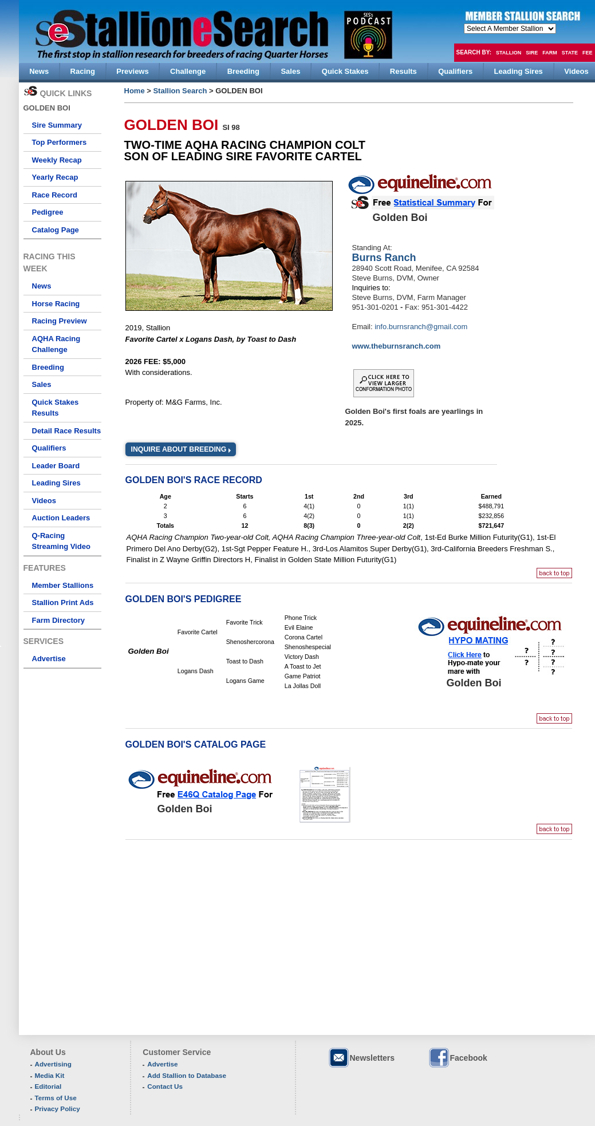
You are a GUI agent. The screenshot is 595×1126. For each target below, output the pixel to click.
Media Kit (50, 1075)
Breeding (48, 367)
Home (134, 90)
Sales (42, 384)
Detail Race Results (66, 430)
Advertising (53, 1064)
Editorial (48, 1086)
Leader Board (56, 465)
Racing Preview (59, 321)
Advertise (49, 658)
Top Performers (59, 142)
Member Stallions (63, 585)
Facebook (457, 1057)
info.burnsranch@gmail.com (421, 326)
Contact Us (165, 1086)
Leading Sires (56, 483)
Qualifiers (49, 448)
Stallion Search (180, 90)
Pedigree (48, 212)
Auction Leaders (61, 517)
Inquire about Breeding (179, 449)
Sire (532, 53)
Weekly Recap (57, 160)
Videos (44, 500)
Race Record (54, 195)
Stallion (508, 53)
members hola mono (510, 28)
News (42, 286)
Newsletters (361, 1057)
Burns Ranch (384, 257)
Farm (549, 53)
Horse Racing (56, 303)
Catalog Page (55, 230)
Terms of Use (56, 1097)
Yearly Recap (55, 177)
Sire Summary (57, 125)
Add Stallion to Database (186, 1075)
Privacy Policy (57, 1108)
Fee (587, 53)
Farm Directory (58, 620)
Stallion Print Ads (63, 602)
